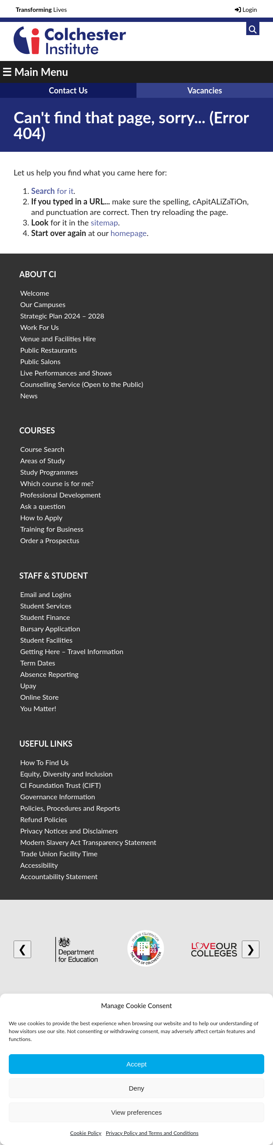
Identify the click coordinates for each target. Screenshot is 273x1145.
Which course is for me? (57, 483)
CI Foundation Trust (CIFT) (60, 785)
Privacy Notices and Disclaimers (69, 831)
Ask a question (42, 506)
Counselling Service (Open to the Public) (81, 384)
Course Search (42, 449)
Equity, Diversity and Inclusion (66, 773)
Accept (136, 1064)
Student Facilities (46, 640)
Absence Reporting (49, 674)
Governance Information (57, 796)
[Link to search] (252, 28)
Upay (28, 685)
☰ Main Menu (35, 71)
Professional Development (60, 494)
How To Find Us (44, 762)
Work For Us (39, 327)
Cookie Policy (85, 1133)
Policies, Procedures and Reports (70, 808)
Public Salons (40, 361)
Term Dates (37, 662)
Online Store (39, 697)
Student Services (46, 605)
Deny (136, 1088)
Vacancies (204, 90)
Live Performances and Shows (66, 373)
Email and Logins (45, 594)
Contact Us (68, 90)
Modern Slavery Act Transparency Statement (88, 842)
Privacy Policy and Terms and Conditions (152, 1133)
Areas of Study (42, 460)
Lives (41, 9)
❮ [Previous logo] (22, 949)
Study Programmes (49, 472)
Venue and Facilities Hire (58, 338)
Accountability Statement (58, 876)
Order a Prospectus (49, 540)
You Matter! (38, 708)
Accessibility (39, 865)
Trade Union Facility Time (58, 853)
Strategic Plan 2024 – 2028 (62, 315)
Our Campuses (42, 304)
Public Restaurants (48, 350)
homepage (129, 233)
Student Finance (45, 617)
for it (52, 191)
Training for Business (51, 529)
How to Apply (41, 517)
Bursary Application (50, 628)
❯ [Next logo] (250, 949)
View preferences (136, 1112)
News (29, 395)
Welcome (34, 293)
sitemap (104, 222)
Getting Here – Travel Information (71, 651)
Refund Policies (43, 819)
